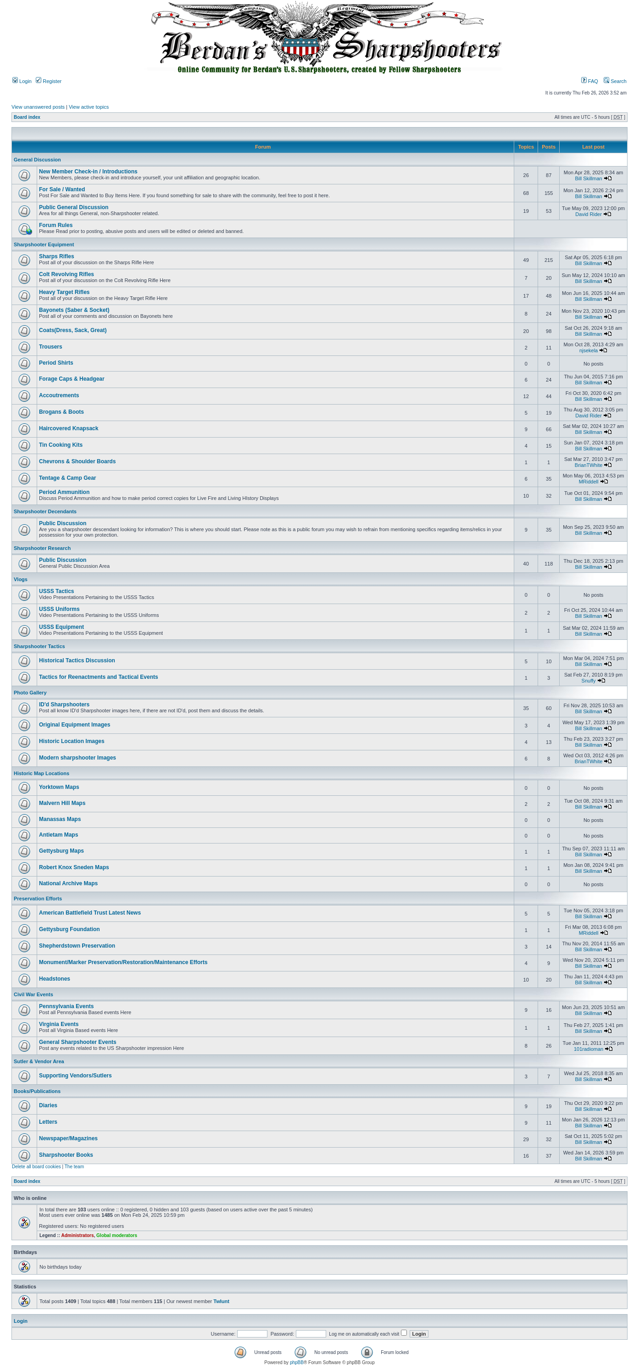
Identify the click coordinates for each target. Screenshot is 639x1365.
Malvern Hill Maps (62, 803)
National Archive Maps (68, 883)
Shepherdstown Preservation (77, 946)
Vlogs (21, 579)
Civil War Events (33, 994)
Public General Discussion (73, 207)
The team (74, 1166)
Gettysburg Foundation (69, 929)
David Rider (588, 214)
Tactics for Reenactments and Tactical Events (98, 677)
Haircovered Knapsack (68, 428)
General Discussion (37, 159)
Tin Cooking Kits (61, 445)
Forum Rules (55, 225)
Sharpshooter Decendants (45, 511)
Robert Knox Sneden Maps (74, 867)
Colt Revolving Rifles (66, 274)
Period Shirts (56, 363)
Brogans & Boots (61, 412)
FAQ (589, 81)
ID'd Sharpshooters (64, 704)
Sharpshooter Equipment (44, 244)
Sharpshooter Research (42, 548)
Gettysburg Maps (61, 851)
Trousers (50, 347)
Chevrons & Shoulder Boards (77, 461)
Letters (48, 1122)
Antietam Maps (58, 835)
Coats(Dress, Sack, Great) (72, 330)
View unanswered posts (38, 107)
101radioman (588, 1049)
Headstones (54, 979)
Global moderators (116, 1235)
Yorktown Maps (59, 787)
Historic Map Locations (41, 773)
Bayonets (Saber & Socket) (74, 310)
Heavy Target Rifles (64, 292)
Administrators (77, 1235)
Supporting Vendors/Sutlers (75, 1075)
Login (22, 81)
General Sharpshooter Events (78, 1042)
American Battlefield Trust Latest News (90, 913)
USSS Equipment (61, 627)
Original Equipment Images (74, 724)
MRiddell (589, 481)
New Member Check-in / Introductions (88, 171)
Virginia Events (58, 1024)
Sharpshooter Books (66, 1155)
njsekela (588, 350)
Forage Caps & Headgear (72, 379)
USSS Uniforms (59, 609)
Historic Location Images (72, 741)
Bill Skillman (588, 178)
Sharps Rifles (56, 256)
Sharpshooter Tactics (39, 646)
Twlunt (221, 1301)
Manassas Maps (60, 819)
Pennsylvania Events (66, 1006)
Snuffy (589, 680)
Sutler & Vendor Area (39, 1061)
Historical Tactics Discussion (77, 660)
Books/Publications (37, 1091)
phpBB (297, 1362)
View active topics (89, 107)
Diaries (48, 1105)
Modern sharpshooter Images (77, 758)
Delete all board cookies (36, 1166)
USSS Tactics (56, 591)
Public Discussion (62, 523)
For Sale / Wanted (62, 189)
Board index (27, 117)
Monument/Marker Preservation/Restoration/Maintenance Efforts (123, 962)
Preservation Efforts (38, 898)
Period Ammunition (64, 492)
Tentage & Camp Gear (67, 478)
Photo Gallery (30, 692)
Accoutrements (59, 395)
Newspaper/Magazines (68, 1138)
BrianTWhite (589, 465)
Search (615, 81)
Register (48, 81)
